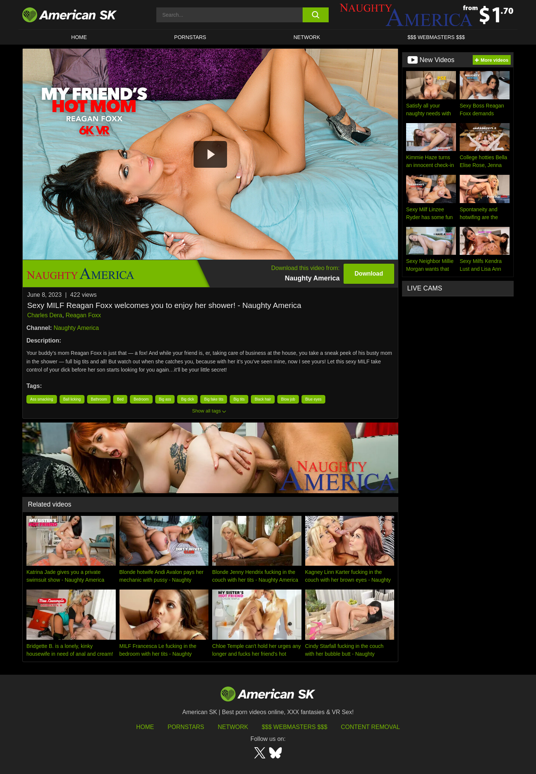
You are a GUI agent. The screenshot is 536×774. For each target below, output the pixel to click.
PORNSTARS (190, 37)
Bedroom (141, 399)
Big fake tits (213, 399)
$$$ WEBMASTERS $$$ (436, 37)
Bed (120, 399)
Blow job (288, 399)
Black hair (263, 399)
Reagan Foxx (83, 315)
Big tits (239, 399)
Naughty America (76, 328)
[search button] (315, 14)
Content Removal (370, 727)
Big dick (187, 399)
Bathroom (99, 399)
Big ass (165, 399)
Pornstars (186, 727)
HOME (79, 37)
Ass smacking (41, 399)
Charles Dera (44, 315)
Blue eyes (313, 399)
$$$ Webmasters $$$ (294, 727)
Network (307, 37)
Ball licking (72, 399)
